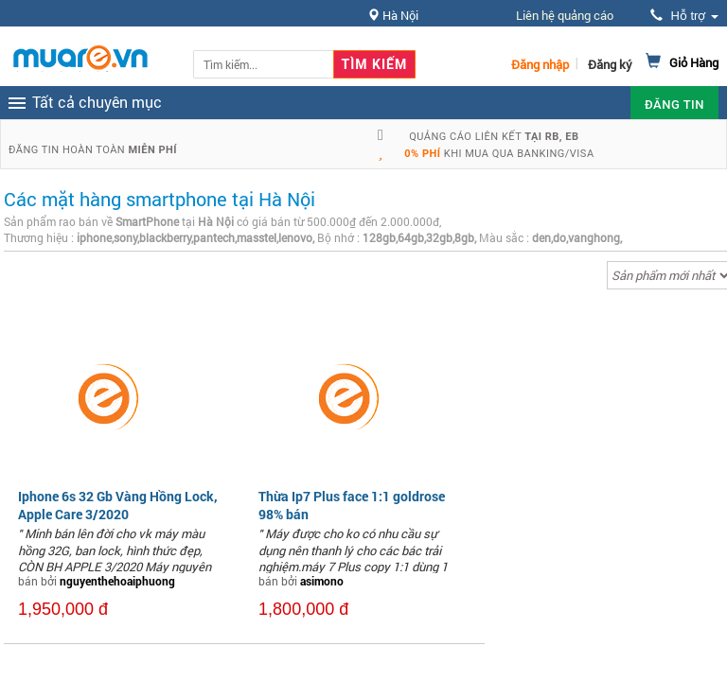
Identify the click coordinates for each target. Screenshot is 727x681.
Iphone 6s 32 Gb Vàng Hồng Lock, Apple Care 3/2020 (118, 504)
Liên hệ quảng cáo (564, 15)
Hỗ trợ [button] (684, 16)
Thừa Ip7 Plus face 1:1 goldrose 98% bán (351, 504)
